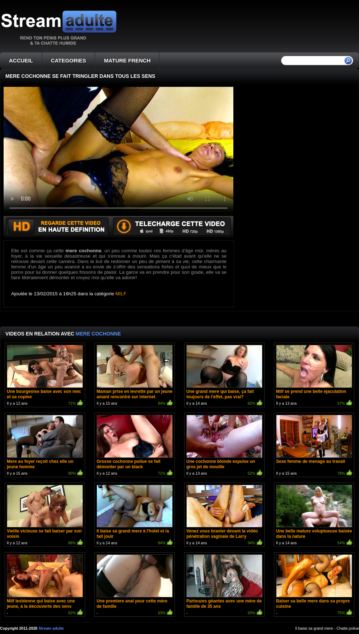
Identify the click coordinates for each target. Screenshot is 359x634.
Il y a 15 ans (135, 376)
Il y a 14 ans (224, 376)
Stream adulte (51, 628)
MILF (121, 293)
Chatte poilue (347, 628)
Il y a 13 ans (314, 376)
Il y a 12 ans (45, 376)
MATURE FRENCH (127, 60)
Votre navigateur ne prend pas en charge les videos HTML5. (118, 151)
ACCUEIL (21, 60)
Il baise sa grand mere (314, 628)
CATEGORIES (68, 60)
